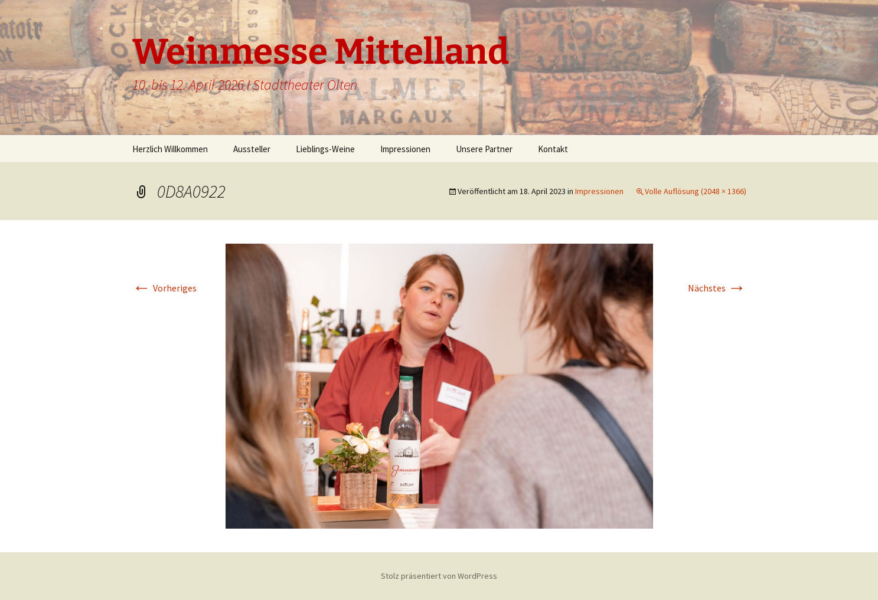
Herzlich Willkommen (170, 149)
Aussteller (251, 149)
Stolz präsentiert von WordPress (439, 576)
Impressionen (405, 149)
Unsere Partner (484, 149)
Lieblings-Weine (325, 149)
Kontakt (553, 149)
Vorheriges (164, 288)
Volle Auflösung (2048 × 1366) (695, 191)
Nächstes (717, 288)
